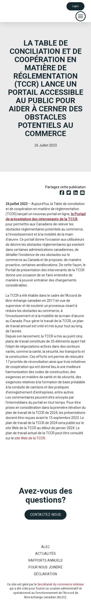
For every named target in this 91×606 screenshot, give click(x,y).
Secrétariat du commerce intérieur (60, 584)
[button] (80, 16)
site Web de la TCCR (30, 438)
